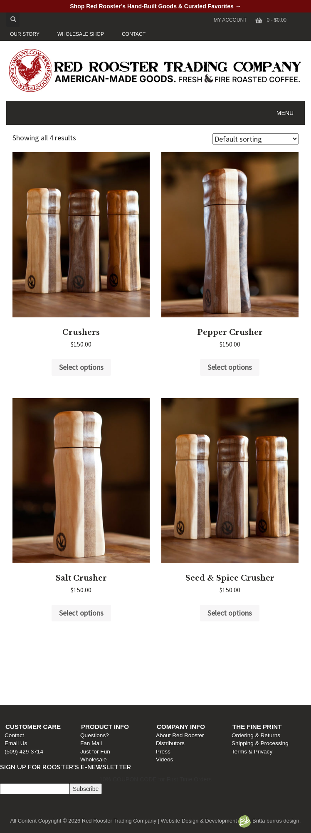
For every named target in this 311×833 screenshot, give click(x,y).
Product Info (105, 661)
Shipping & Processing (264, 679)
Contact (12, 670)
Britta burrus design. (269, 821)
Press (165, 686)
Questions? (94, 670)
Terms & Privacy (256, 686)
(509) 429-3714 (21, 686)
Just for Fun (95, 686)
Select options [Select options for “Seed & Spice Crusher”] (229, 613)
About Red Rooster (182, 670)
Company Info (183, 661)
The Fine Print (261, 661)
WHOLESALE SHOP (80, 34)
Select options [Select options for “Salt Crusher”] (81, 613)
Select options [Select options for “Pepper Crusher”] (229, 367)
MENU (285, 113)
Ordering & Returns (260, 670)
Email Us (13, 679)
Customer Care (31, 661)
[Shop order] (255, 139)
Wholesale (93, 694)
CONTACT (134, 34)
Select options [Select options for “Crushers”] (81, 367)
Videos (166, 694)
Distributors (172, 679)
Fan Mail (91, 679)
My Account (230, 20)
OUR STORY (24, 34)
